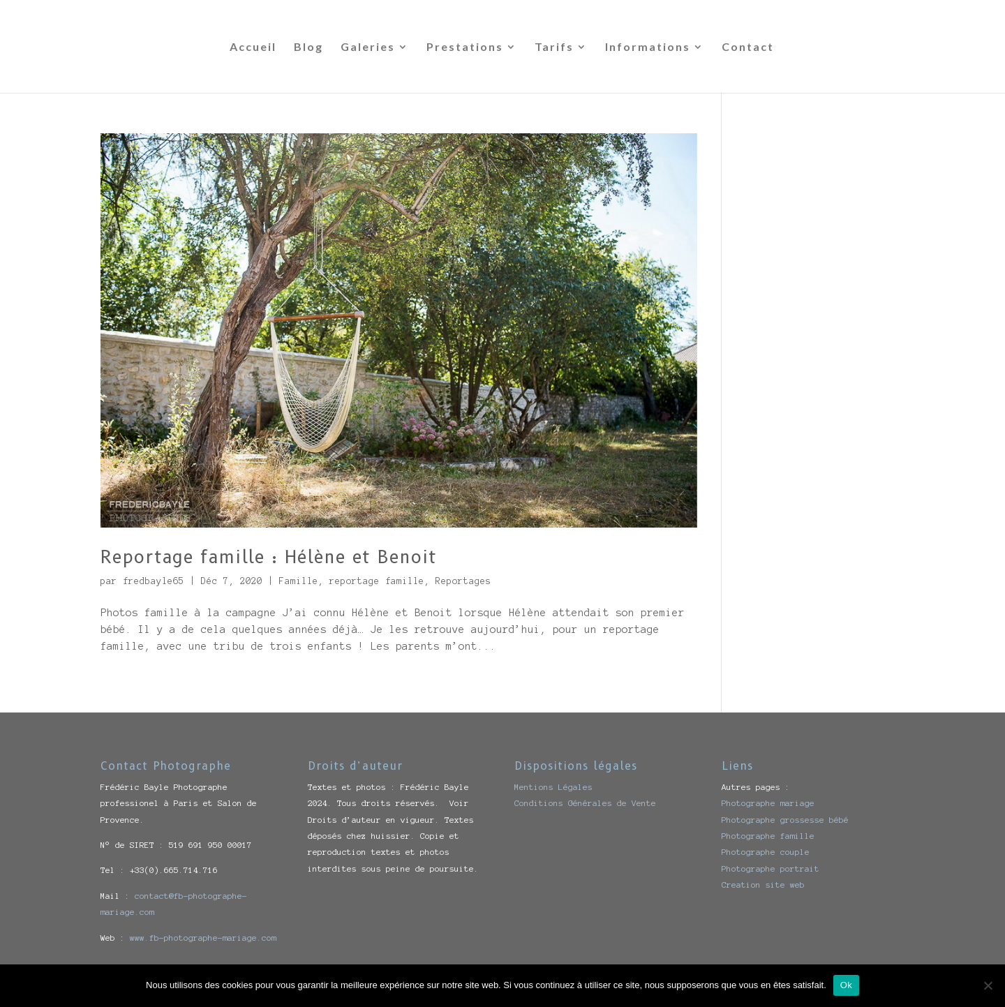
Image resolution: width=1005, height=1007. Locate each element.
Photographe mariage (768, 802)
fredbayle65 (153, 581)
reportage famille (376, 581)
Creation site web (763, 884)
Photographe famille (768, 835)
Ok (846, 985)
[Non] (988, 985)
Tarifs (554, 47)
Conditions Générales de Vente (585, 802)
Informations (647, 47)
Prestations (464, 47)
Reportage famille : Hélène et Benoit (268, 556)
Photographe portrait (770, 868)
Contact (748, 47)
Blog (308, 47)
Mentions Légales (553, 786)
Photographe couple (766, 851)
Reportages (463, 581)
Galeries (368, 47)
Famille (298, 581)
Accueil (253, 47)
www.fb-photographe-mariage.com (203, 937)
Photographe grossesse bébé (785, 819)
